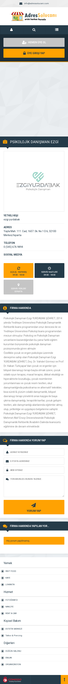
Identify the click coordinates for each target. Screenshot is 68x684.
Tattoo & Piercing (13, 635)
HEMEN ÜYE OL (34, 42)
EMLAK (8, 658)
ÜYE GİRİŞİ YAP (34, 53)
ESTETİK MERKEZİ (13, 629)
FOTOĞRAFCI (11, 600)
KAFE (7, 578)
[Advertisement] (34, 97)
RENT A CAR (11, 613)
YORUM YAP (33, 507)
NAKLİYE (9, 607)
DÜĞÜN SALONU (13, 651)
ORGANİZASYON (13, 664)
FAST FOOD (10, 571)
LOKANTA (10, 584)
